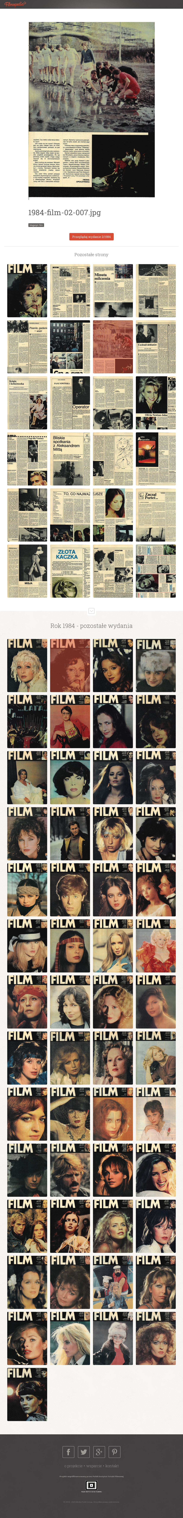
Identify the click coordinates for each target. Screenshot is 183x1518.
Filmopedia (17, 4)
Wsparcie (94, 1465)
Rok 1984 (63, 626)
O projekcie (73, 1465)
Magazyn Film (36, 225)
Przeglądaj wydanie (91, 237)
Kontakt (112, 1465)
